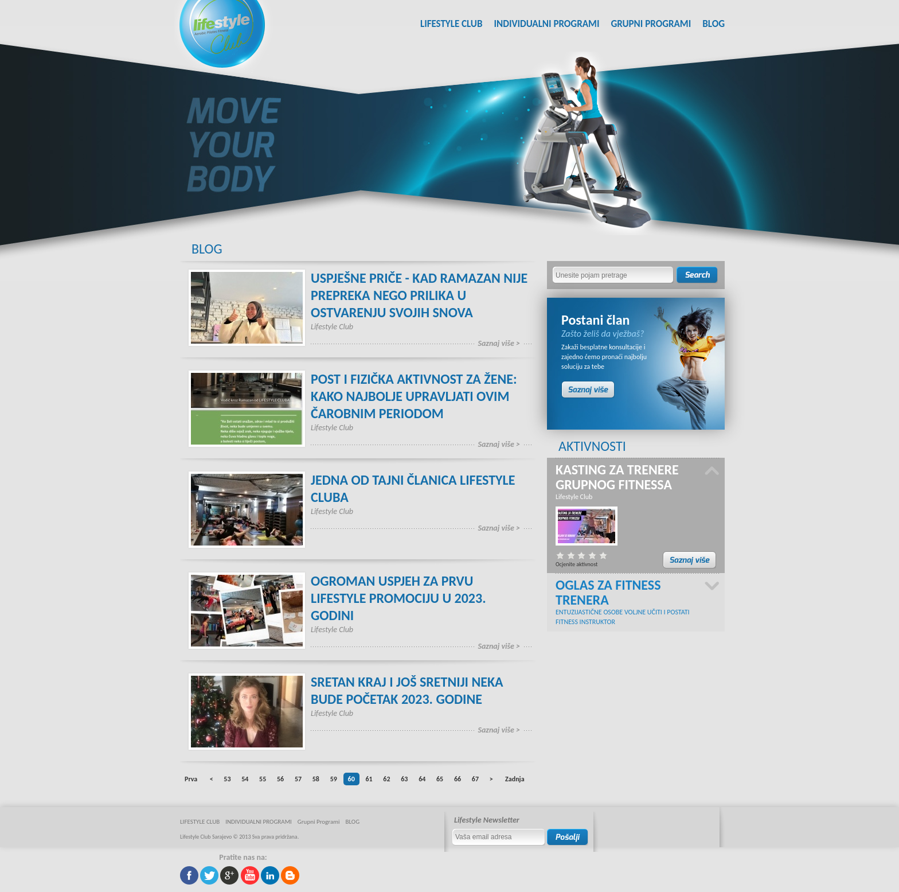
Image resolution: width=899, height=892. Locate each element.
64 (422, 779)
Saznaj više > (499, 343)
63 (404, 779)
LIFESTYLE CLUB (451, 24)
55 (262, 779)
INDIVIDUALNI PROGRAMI (546, 24)
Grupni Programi (651, 24)
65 (439, 779)
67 (475, 779)
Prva (191, 779)
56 (280, 779)
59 (333, 779)
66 (457, 779)
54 (244, 779)
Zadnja (514, 779)
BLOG (713, 24)
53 (227, 779)
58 (315, 779)
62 (386, 779)
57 (298, 779)
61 (368, 779)
